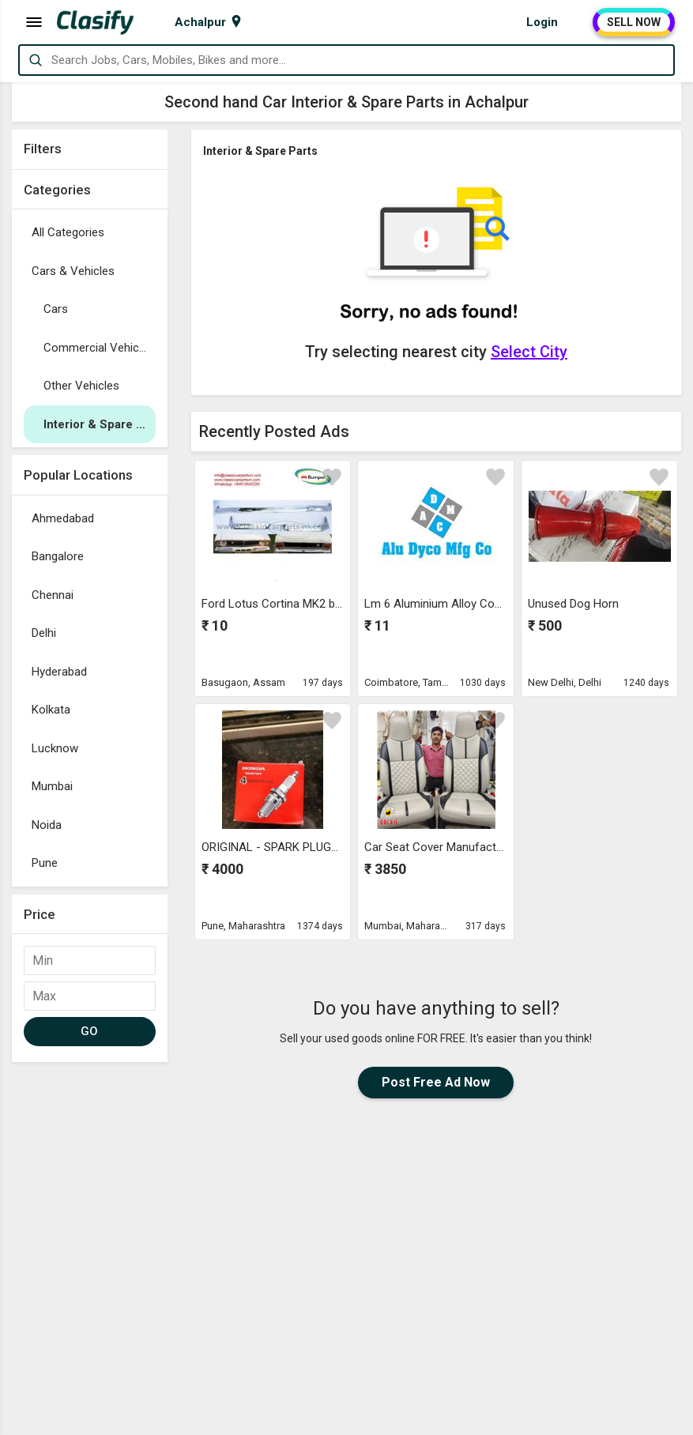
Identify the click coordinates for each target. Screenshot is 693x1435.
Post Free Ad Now (436, 1082)
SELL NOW (634, 22)
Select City (529, 351)
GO (90, 1031)
